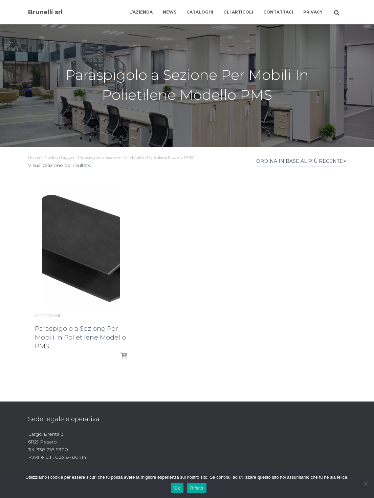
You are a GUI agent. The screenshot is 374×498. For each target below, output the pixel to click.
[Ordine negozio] (301, 162)
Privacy (313, 12)
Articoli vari (48, 315)
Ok (177, 488)
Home (34, 157)
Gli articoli (238, 12)
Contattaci (278, 12)
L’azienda (141, 12)
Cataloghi (199, 12)
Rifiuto (196, 488)
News (169, 12)
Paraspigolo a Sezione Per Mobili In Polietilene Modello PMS (80, 337)
